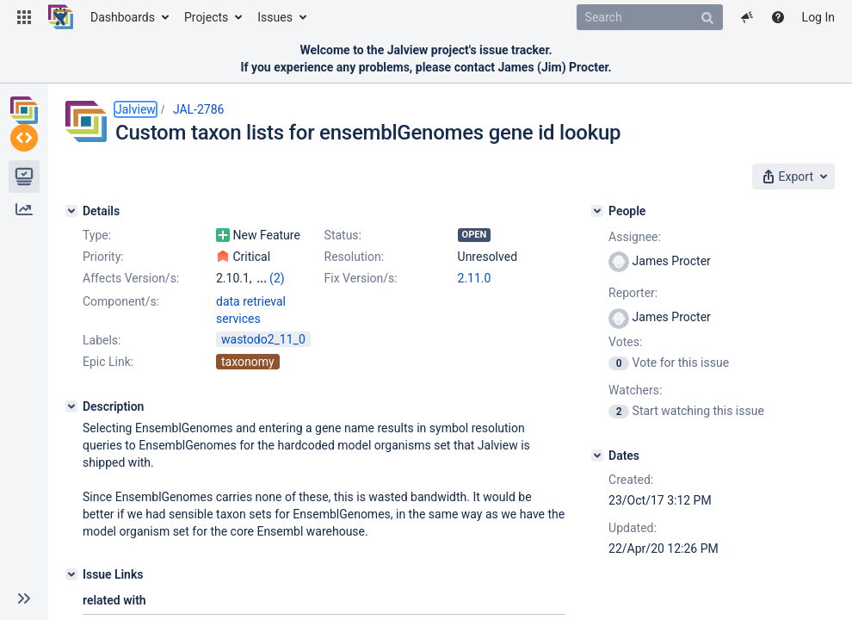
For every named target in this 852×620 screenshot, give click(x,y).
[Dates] (597, 456)
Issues (275, 17)
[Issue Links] (71, 590)
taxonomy (248, 377)
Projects (206, 17)
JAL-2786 (199, 109)
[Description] (71, 422)
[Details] (71, 211)
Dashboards (122, 17)
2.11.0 (474, 278)
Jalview (135, 109)
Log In (818, 17)
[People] (597, 211)
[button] (24, 17)
